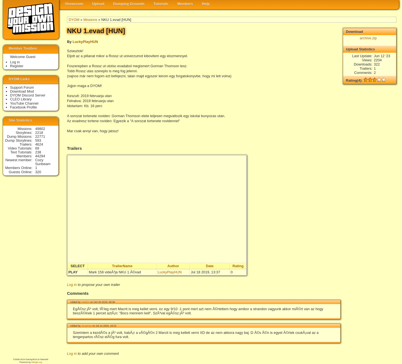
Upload (98, 4)
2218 (39, 133)
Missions (90, 20)
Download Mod (22, 91)
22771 (40, 136)
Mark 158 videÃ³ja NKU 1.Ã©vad (115, 272)
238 (38, 152)
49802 (40, 129)
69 (37, 148)
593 (38, 140)
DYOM (74, 20)
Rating (238, 266)
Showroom (74, 4)
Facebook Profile (23, 107)
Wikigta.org (36, 362)
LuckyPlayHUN (85, 42)
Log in (72, 285)
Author (173, 266)
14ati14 (85, 302)
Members (185, 4)
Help (206, 4)
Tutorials (161, 4)
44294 (40, 156)
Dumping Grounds (129, 4)
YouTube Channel (24, 103)
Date (210, 266)
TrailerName (122, 266)
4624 (39, 144)
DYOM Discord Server (28, 95)
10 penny (86, 325)
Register (16, 66)
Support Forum (22, 87)
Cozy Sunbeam (43, 162)
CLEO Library (21, 99)
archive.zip (368, 38)
